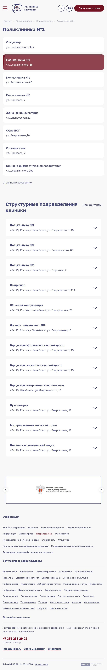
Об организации (24, 21)
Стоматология (10, 602)
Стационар (50, 288)
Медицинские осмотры (75, 584)
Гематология (65, 572)
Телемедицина (28, 602)
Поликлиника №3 (50, 268)
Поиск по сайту (61, 8)
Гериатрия (8, 578)
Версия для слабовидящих (69, 8)
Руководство (62, 534)
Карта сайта (41, 664)
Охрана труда (26, 534)
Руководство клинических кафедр (21, 540)
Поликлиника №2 (50, 248)
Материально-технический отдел (50, 428)
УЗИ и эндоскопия (59, 602)
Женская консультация (50, 308)
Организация (11, 517)
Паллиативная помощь (76, 590)
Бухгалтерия (50, 408)
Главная (8, 21)
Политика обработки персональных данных (25, 546)
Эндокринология (58, 609)
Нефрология (9, 590)
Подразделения (44, 21)
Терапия (42, 602)
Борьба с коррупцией (14, 528)
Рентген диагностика (69, 596)
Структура (63, 540)
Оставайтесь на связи (16, 617)
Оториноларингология (30, 590)
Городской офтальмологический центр (50, 348)
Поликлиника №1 (66, 21)
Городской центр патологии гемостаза (50, 388)
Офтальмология (53, 590)
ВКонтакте (54, 649)
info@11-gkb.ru (12, 649)
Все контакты (92, 205)
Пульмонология (28, 596)
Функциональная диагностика (19, 609)
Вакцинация (26, 572)
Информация (9, 534)
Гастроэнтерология (46, 572)
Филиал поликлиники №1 (50, 328)
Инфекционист (10, 584)
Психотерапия (10, 596)
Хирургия (42, 609)
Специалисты (48, 540)
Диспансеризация (51, 578)
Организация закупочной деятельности (72, 546)
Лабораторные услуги (49, 584)
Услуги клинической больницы (22, 561)
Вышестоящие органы (52, 528)
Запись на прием (89, 8)
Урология (76, 602)
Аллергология (10, 572)
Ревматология (47, 596)
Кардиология (28, 584)
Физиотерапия (91, 602)
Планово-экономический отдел (50, 448)
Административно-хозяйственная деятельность (28, 552)
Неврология (96, 584)
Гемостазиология (84, 572)
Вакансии (33, 528)
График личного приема (78, 528)
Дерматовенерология (27, 578)
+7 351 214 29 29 (15, 639)
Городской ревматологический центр (50, 368)
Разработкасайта (97, 665)
